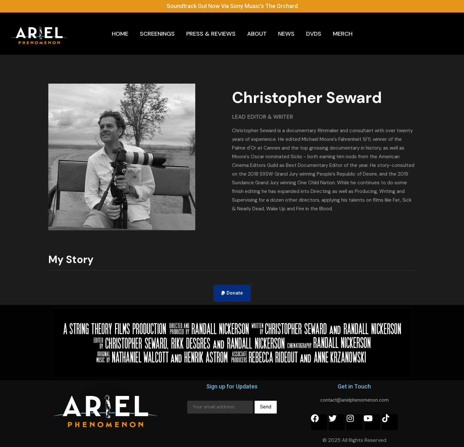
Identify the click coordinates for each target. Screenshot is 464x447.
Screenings (157, 33)
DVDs (313, 33)
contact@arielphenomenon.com (354, 400)
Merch (343, 33)
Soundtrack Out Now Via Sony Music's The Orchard (232, 6)
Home (120, 33)
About (256, 33)
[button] (232, 293)
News (286, 33)
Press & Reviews (211, 33)
